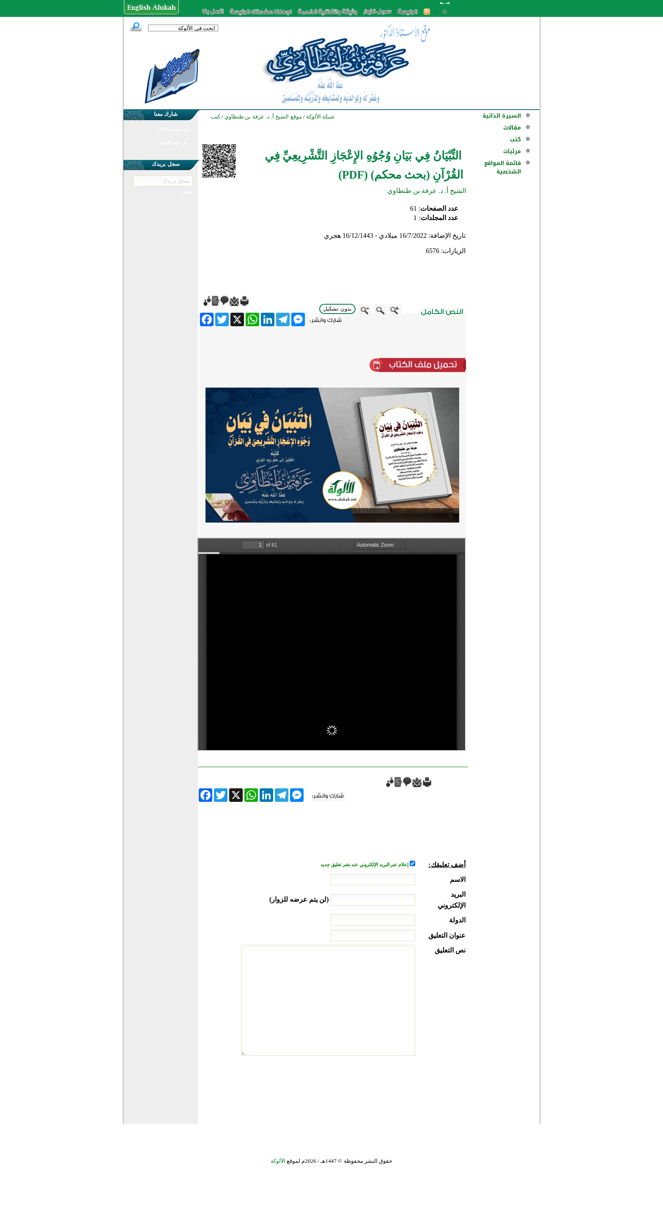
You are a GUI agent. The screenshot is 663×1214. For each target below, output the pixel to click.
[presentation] (401, 1087)
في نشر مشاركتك (173, 129)
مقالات (512, 127)
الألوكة (278, 1161)
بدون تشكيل (337, 309)
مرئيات (512, 151)
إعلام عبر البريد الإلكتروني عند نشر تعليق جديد (365, 864)
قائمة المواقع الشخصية (502, 167)
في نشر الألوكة (173, 142)
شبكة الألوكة (320, 116)
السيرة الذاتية (501, 115)
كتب (515, 139)
